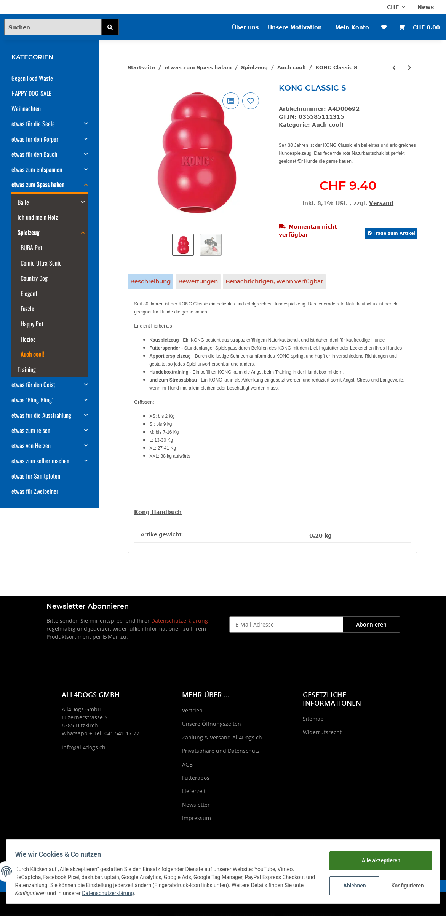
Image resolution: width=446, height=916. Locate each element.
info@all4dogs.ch (84, 747)
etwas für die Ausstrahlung (41, 415)
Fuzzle (27, 308)
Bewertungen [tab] (198, 281)
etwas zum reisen (30, 430)
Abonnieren (371, 624)
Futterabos (195, 777)
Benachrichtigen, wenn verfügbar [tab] (274, 281)
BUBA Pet (31, 247)
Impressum (196, 818)
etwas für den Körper (34, 138)
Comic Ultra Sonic (41, 262)
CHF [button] (393, 7)
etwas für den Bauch (34, 154)
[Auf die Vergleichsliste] (230, 100)
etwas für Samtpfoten (35, 475)
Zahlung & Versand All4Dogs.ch (222, 737)
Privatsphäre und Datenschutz (221, 750)
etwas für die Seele (33, 123)
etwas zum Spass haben (37, 184)
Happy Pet (32, 323)
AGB (187, 764)
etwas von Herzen (31, 445)
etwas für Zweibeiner (34, 491)
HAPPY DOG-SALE (31, 93)
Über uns (245, 27)
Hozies (28, 339)
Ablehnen (351, 886)
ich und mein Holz (38, 217)
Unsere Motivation (295, 27)
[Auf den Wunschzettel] (250, 100)
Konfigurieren (404, 886)
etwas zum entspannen (36, 169)
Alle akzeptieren (377, 860)
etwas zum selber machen (40, 460)
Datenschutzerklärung (179, 620)
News (425, 7)
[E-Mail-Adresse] (286, 624)
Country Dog (34, 278)
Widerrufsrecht (322, 732)
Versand (381, 203)
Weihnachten (26, 108)
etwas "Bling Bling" (32, 399)
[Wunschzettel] (384, 27)
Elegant (29, 293)
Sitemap (313, 718)
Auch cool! (328, 124)
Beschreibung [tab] (150, 281)
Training (27, 369)
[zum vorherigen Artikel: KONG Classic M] (394, 67)
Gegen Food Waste (32, 78)
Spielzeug (28, 232)
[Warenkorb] (419, 27)
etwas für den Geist (33, 384)
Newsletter (196, 804)
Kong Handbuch (158, 512)
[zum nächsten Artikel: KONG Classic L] (409, 67)
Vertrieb (192, 710)
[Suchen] (53, 27)
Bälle (23, 202)
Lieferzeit (194, 791)
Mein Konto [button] (352, 27)
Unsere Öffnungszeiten (211, 723)
